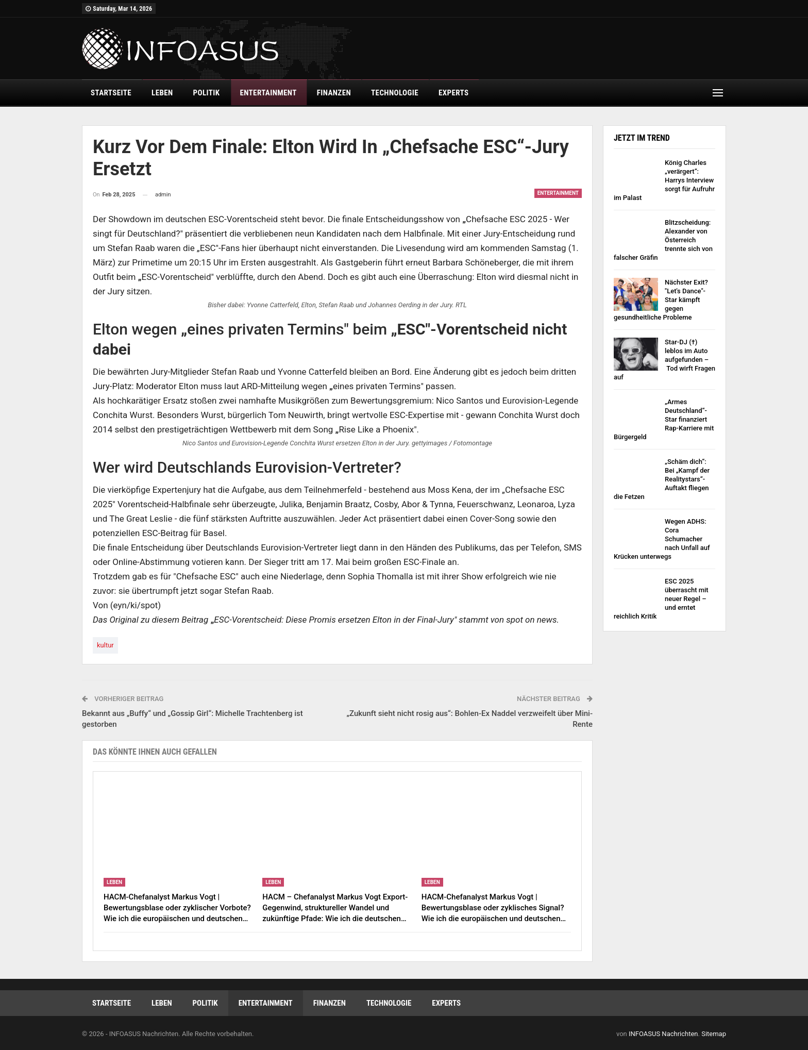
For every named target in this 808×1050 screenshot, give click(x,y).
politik (206, 92)
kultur (105, 645)
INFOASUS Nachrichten (663, 1034)
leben (162, 92)
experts (453, 92)
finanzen (334, 92)
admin (163, 194)
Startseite (111, 92)
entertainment (268, 92)
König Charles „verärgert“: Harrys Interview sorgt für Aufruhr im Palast (664, 180)
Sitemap (713, 1034)
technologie (394, 92)
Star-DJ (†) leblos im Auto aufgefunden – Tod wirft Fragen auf (664, 359)
